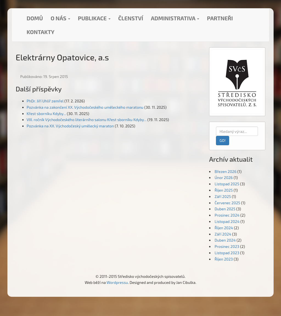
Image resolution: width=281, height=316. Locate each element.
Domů (35, 18)
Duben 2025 (225, 208)
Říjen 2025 (224, 190)
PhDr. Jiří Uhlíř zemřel (45, 101)
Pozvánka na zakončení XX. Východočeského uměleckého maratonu (85, 107)
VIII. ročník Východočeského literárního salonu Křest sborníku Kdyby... (87, 119)
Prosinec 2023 (227, 246)
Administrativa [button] (175, 18)
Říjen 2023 (224, 259)
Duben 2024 (225, 240)
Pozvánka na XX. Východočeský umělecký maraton (70, 126)
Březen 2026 (226, 171)
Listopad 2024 (227, 221)
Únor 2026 (224, 177)
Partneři (220, 18)
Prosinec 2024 (227, 215)
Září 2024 (223, 234)
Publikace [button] (94, 18)
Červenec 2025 (227, 202)
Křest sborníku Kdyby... (46, 113)
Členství (130, 18)
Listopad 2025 (227, 183)
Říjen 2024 (224, 227)
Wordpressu (117, 282)
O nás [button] (60, 18)
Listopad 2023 (227, 252)
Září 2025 (223, 196)
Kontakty (40, 32)
